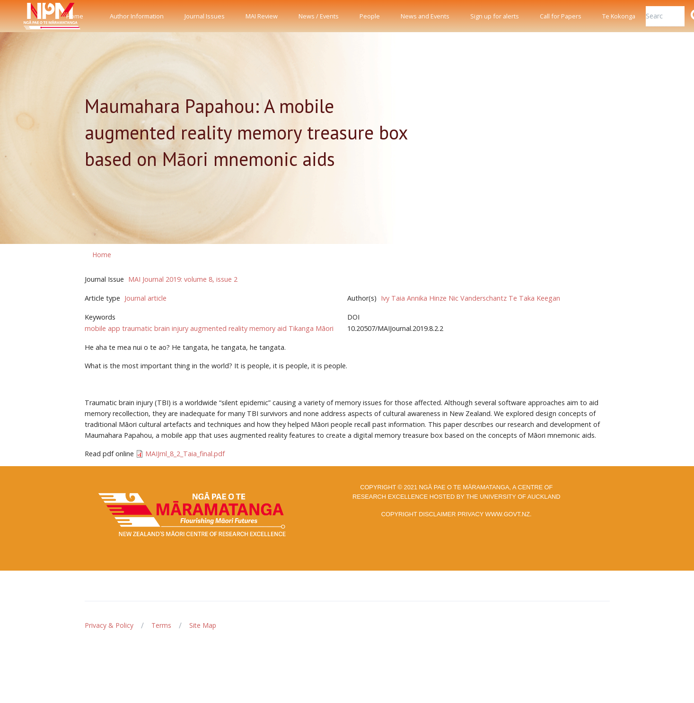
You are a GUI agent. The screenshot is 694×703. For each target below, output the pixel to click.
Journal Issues (204, 16)
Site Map (202, 625)
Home (74, 16)
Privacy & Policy (109, 625)
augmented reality (218, 328)
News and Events (425, 16)
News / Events (319, 16)
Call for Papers (560, 16)
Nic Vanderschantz (477, 298)
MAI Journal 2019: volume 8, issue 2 (182, 279)
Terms (161, 625)
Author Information (137, 16)
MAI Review (262, 16)
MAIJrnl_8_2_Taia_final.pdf (185, 453)
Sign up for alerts (494, 16)
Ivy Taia (393, 298)
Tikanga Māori (311, 328)
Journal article (145, 298)
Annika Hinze (427, 298)
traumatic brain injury (155, 328)
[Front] (28, 16)
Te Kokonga (618, 16)
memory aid (268, 328)
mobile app (102, 328)
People (370, 16)
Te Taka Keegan (534, 298)
